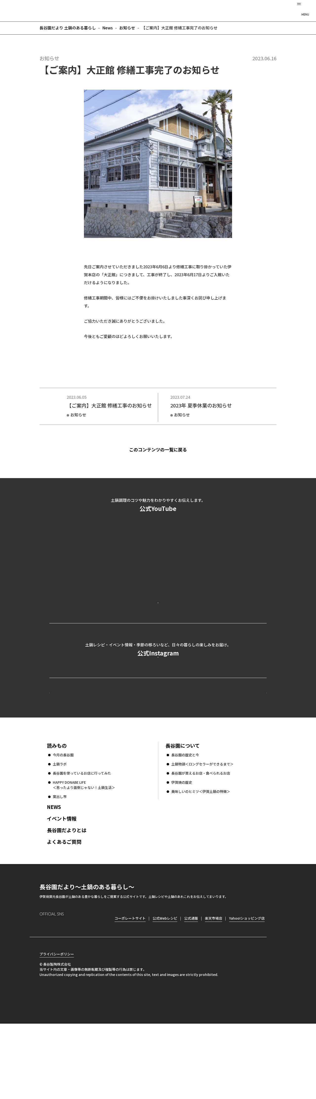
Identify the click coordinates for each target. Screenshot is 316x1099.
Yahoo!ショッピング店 (247, 984)
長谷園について (182, 812)
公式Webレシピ (110, 750)
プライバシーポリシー (57, 1029)
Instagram (43, 993)
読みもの (57, 812)
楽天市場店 (213, 984)
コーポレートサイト (223, 750)
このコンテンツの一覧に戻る (166, 449)
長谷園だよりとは (66, 896)
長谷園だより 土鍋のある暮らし (158, 10)
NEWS (54, 873)
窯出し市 (60, 863)
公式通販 (191, 984)
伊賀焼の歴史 (181, 848)
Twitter (71, 993)
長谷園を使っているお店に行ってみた (82, 839)
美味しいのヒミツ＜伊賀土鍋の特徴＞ (200, 858)
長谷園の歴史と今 (185, 821)
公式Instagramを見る (158, 698)
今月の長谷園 (63, 821)
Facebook (57, 993)
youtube (85, 993)
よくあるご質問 (64, 908)
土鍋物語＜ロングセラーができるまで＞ (202, 830)
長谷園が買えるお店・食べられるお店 (200, 839)
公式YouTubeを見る (158, 622)
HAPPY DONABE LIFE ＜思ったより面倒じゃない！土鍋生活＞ (84, 851)
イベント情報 (62, 885)
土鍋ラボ (60, 830)
